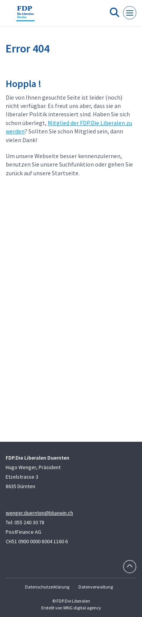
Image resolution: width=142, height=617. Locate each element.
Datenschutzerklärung (47, 587)
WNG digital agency (82, 608)
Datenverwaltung (95, 587)
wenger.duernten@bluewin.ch (39, 512)
